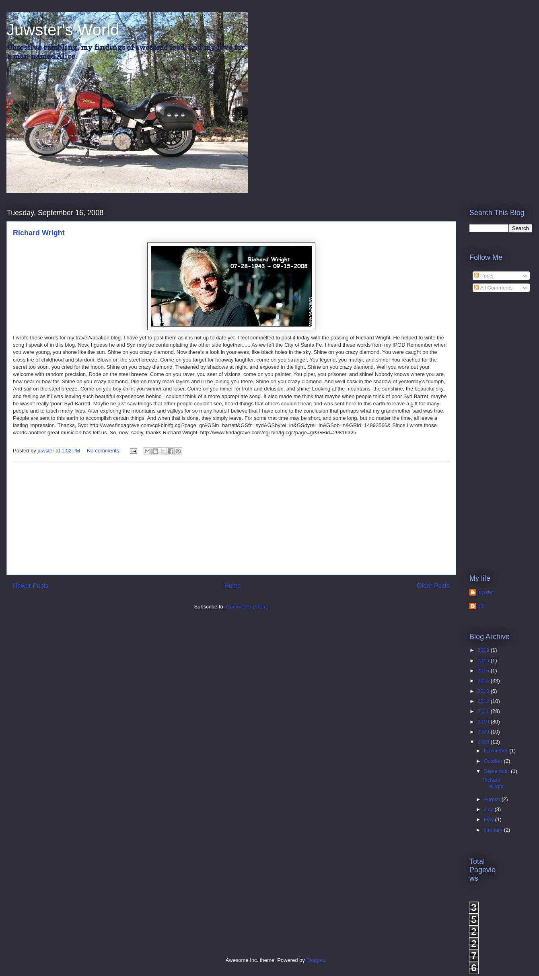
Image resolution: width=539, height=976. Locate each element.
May (489, 819)
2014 (484, 681)
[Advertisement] (231, 518)
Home (232, 585)
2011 (484, 711)
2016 (484, 661)
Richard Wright (39, 233)
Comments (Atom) (247, 607)
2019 (484, 650)
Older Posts (433, 585)
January (494, 830)
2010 (484, 722)
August (493, 799)
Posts (484, 276)
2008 (484, 742)
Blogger (315, 960)
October (494, 761)
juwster (485, 592)
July (489, 809)
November (497, 751)
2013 (484, 691)
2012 (484, 701)
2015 (484, 671)
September (497, 771)
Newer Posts (30, 585)
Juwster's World (62, 30)
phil (481, 606)
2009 (484, 732)
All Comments (493, 288)
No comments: (104, 451)
